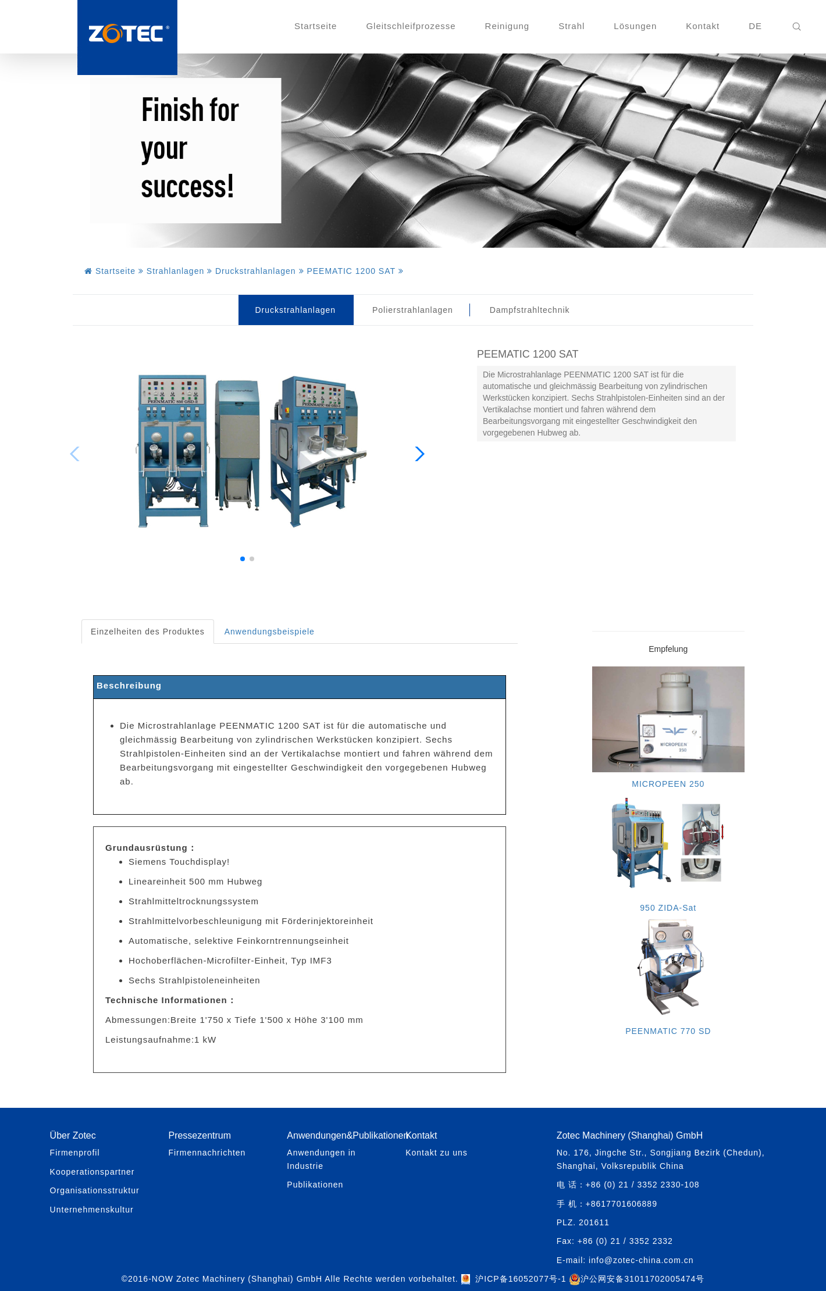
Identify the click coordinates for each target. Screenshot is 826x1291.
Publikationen (315, 1184)
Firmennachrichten (206, 1152)
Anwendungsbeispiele (270, 631)
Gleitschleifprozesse (410, 26)
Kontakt (703, 26)
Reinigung (507, 26)
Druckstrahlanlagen (295, 310)
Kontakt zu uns (436, 1152)
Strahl (571, 26)
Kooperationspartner (92, 1171)
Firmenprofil (75, 1152)
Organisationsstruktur (95, 1190)
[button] (242, 559)
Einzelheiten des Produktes (148, 631)
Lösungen (635, 26)
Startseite (315, 26)
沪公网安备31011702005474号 (636, 1278)
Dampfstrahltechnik (530, 310)
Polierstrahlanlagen (412, 310)
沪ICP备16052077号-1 (520, 1278)
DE (755, 26)
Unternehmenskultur (92, 1209)
